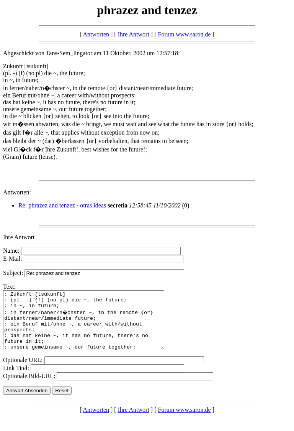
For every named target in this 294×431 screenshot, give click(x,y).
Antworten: (17, 192)
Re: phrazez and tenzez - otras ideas (62, 205)
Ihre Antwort (133, 34)
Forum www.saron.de (184, 34)
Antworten (96, 34)
